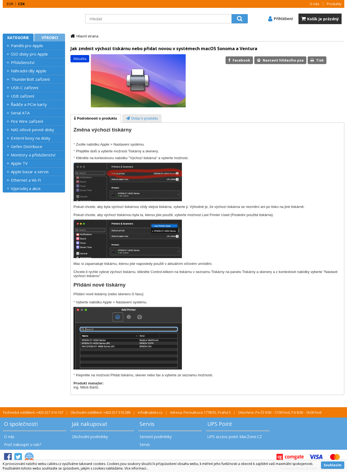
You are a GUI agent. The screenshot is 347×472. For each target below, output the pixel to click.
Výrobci (49, 37)
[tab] (95, 118)
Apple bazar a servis (30, 171)
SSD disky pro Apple (29, 54)
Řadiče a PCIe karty (29, 104)
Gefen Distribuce (26, 146)
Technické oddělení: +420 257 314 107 (33, 412)
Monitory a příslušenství (33, 155)
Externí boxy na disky (30, 138)
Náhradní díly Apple (28, 70)
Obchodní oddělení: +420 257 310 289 (100, 412)
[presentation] (96, 118)
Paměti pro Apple (27, 45)
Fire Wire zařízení (27, 121)
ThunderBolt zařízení (30, 79)
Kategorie (18, 37)
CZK (21, 3)
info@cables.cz (150, 412)
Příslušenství (22, 62)
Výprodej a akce (26, 188)
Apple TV (19, 163)
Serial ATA (20, 112)
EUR (10, 3)
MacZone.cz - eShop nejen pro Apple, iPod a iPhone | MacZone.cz (36, 19)
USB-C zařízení (24, 87)
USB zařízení (22, 96)
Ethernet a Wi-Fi (26, 180)
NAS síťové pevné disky (32, 129)
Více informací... (136, 468)
